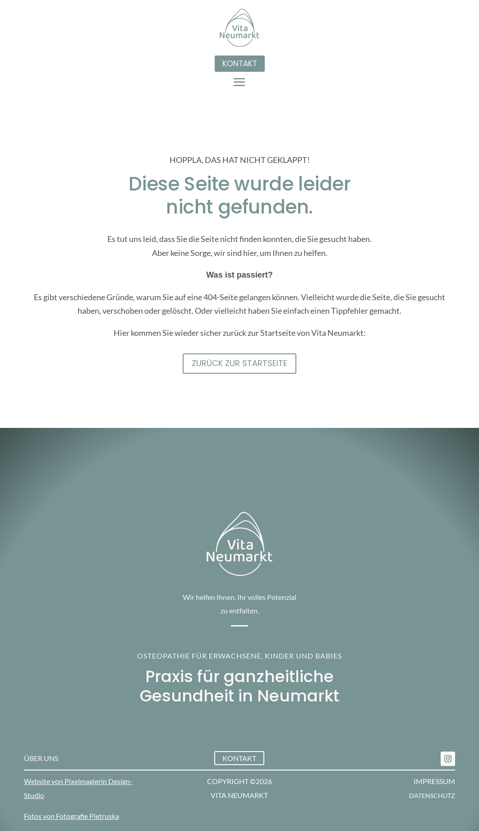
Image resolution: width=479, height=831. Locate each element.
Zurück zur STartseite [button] (239, 363)
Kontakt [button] (239, 63)
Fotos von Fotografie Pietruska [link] (71, 816)
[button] (239, 82)
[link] (448, 759)
